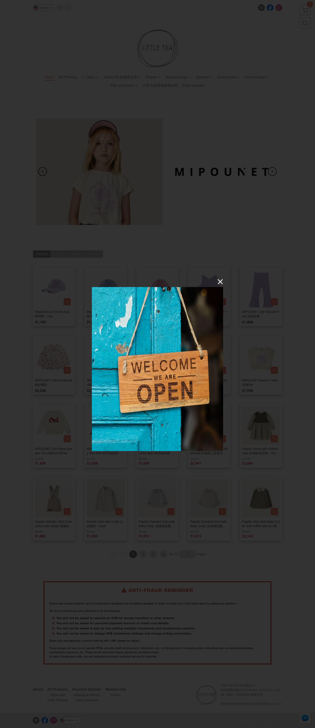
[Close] (220, 281)
